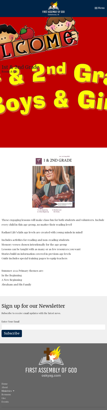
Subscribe (11, 333)
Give (4, 398)
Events (5, 401)
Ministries (8, 391)
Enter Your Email (10, 321)
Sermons (6, 394)
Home (5, 383)
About (5, 387)
